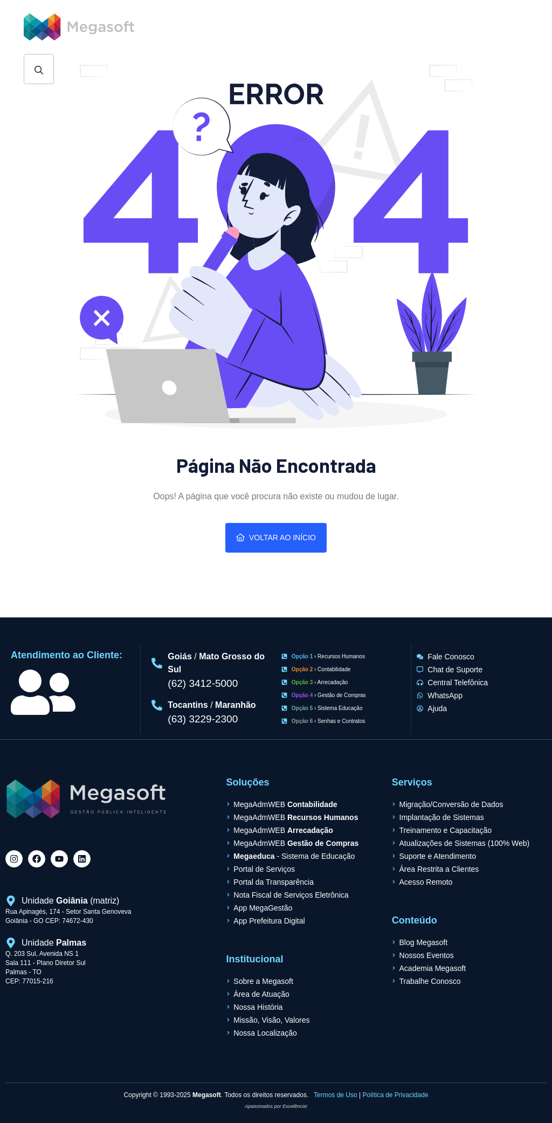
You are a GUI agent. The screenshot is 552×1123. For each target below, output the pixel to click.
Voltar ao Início (276, 537)
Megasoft (206, 1095)
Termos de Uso (335, 1095)
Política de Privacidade (396, 1095)
